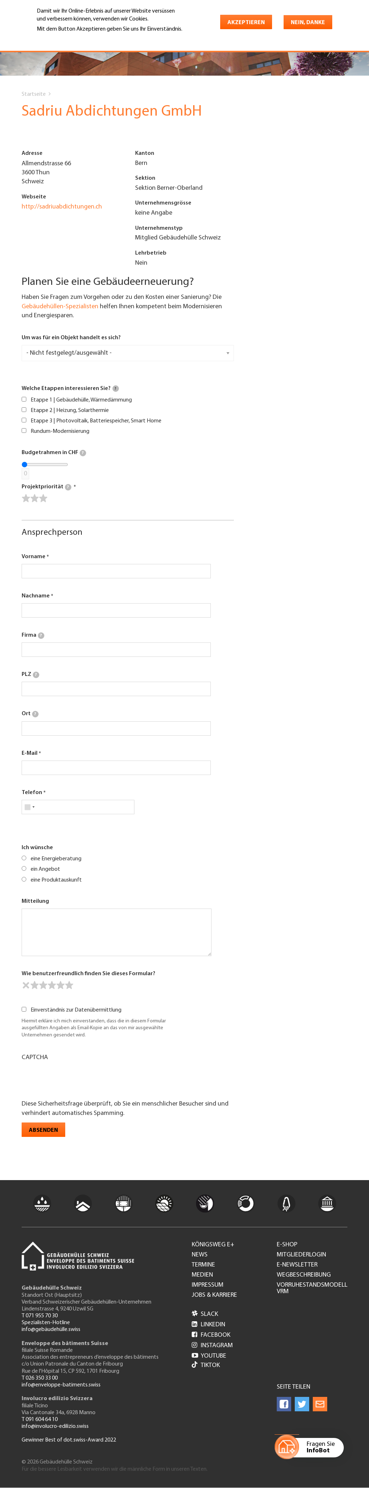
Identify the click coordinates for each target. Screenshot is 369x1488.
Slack (205, 1314)
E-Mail (29, 753)
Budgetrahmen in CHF (54, 453)
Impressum (207, 1285)
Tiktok (206, 1365)
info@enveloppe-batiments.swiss (61, 1385)
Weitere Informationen (68, 39)
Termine (203, 1265)
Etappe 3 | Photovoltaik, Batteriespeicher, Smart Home (96, 421)
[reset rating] (26, 985)
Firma (33, 635)
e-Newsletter (297, 1265)
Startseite (34, 94)
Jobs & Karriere (214, 1295)
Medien (202, 1275)
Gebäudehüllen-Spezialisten (60, 306)
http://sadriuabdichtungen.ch (62, 206)
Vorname (33, 557)
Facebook (211, 1335)
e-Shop (287, 1245)
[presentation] (76, 1080)
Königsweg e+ (213, 1245)
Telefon (32, 792)
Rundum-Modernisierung (60, 431)
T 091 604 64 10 (40, 1419)
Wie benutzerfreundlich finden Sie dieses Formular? (88, 974)
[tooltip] (115, 388)
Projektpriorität (46, 487)
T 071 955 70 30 (40, 1316)
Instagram (212, 1345)
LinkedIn (208, 1324)
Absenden (43, 1130)
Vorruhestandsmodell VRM (312, 1288)
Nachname (36, 596)
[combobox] (29, 807)
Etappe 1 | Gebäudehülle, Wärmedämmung (81, 400)
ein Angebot (45, 869)
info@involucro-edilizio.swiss (55, 1426)
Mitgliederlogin (301, 1255)
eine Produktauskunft (56, 880)
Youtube (209, 1356)
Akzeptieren (246, 23)
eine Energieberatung (56, 859)
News (200, 1255)
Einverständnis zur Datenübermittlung (76, 1010)
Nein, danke (308, 23)
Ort (30, 714)
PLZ (30, 675)
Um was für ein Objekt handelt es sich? (71, 338)
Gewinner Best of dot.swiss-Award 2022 (69, 1440)
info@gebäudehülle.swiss (51, 1329)
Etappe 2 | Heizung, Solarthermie (70, 410)
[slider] (35, 498)
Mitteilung (35, 901)
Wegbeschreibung (304, 1275)
